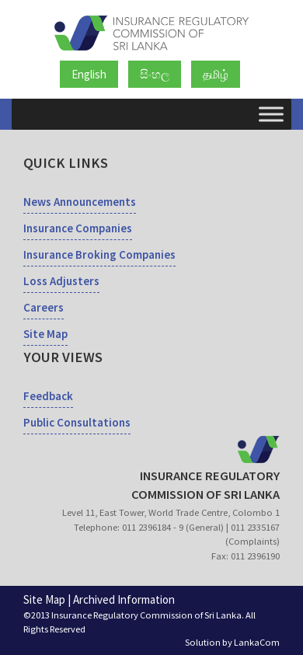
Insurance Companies (77, 228)
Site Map (45, 333)
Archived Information (124, 599)
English (88, 74)
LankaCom (257, 642)
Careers (43, 307)
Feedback (48, 395)
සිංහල (154, 74)
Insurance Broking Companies (99, 254)
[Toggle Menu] (271, 113)
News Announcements (79, 201)
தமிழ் (215, 74)
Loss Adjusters (61, 280)
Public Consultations (77, 422)
